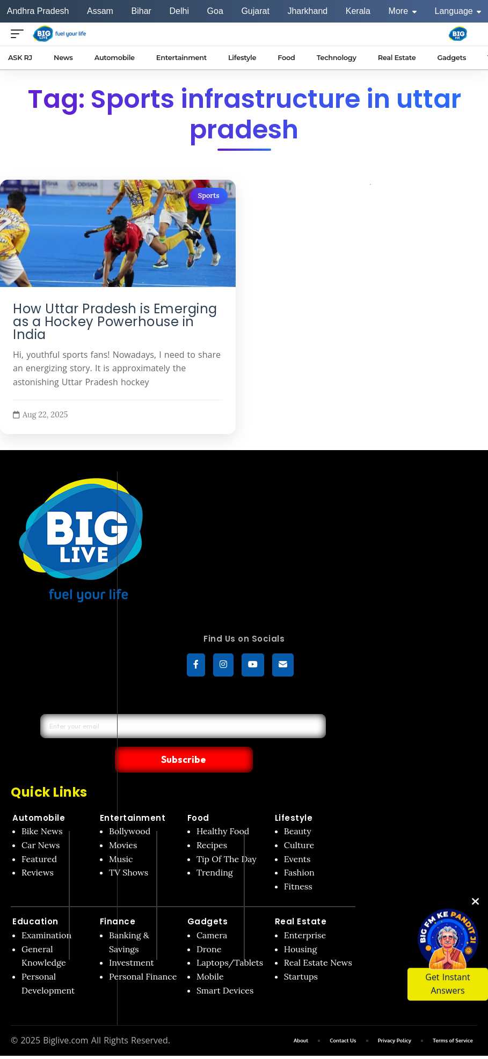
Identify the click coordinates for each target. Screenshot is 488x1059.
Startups (301, 954)
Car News (40, 823)
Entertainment (133, 795)
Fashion (299, 850)
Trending (214, 850)
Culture (299, 823)
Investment (131, 940)
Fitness (298, 864)
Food (198, 795)
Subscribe (256, 736)
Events (297, 836)
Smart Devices (225, 967)
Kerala (358, 11)
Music (121, 836)
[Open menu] (20, 33)
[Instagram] (223, 666)
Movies (123, 823)
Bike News (42, 809)
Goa (215, 11)
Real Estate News (318, 940)
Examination (46, 913)
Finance (118, 899)
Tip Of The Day (226, 836)
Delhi (178, 11)
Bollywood (129, 809)
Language (458, 11)
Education (35, 899)
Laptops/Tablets (229, 940)
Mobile (210, 954)
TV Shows (128, 850)
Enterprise (305, 913)
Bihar (141, 11)
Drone (208, 927)
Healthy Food (223, 809)
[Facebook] (196, 666)
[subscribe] (283, 666)
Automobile (38, 795)
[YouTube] (253, 666)
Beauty (297, 809)
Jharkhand (307, 11)
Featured (39, 836)
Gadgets (207, 899)
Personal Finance (143, 954)
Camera (212, 913)
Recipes (211, 823)
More (403, 11)
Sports (209, 195)
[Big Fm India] (458, 33)
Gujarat (255, 11)
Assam (100, 11)
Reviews (37, 850)
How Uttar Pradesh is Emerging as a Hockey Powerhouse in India (115, 322)
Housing (300, 927)
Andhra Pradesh (38, 11)
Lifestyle (294, 795)
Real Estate (301, 899)
